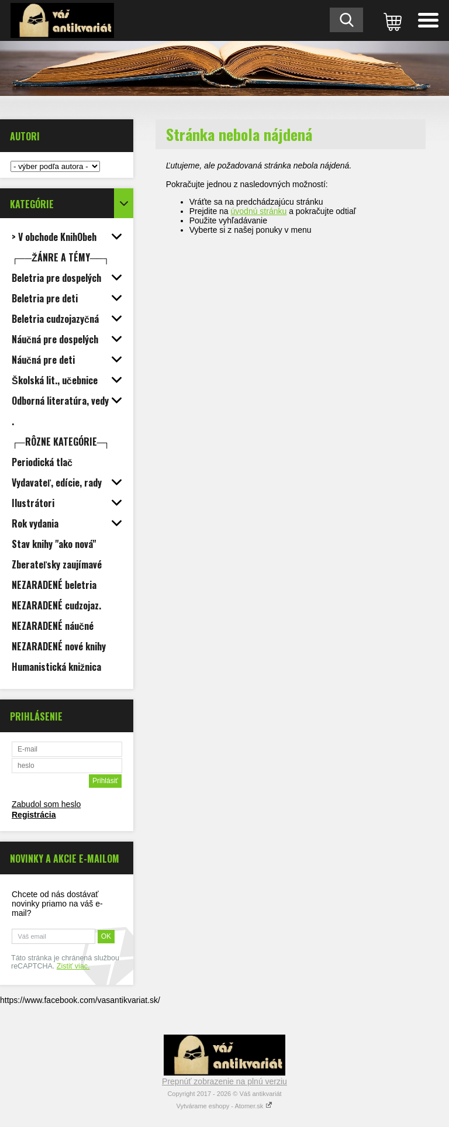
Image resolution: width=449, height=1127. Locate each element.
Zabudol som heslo (46, 804)
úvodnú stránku (259, 211)
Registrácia (34, 814)
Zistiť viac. (73, 966)
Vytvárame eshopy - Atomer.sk (225, 1105)
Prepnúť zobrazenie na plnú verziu (224, 1081)
